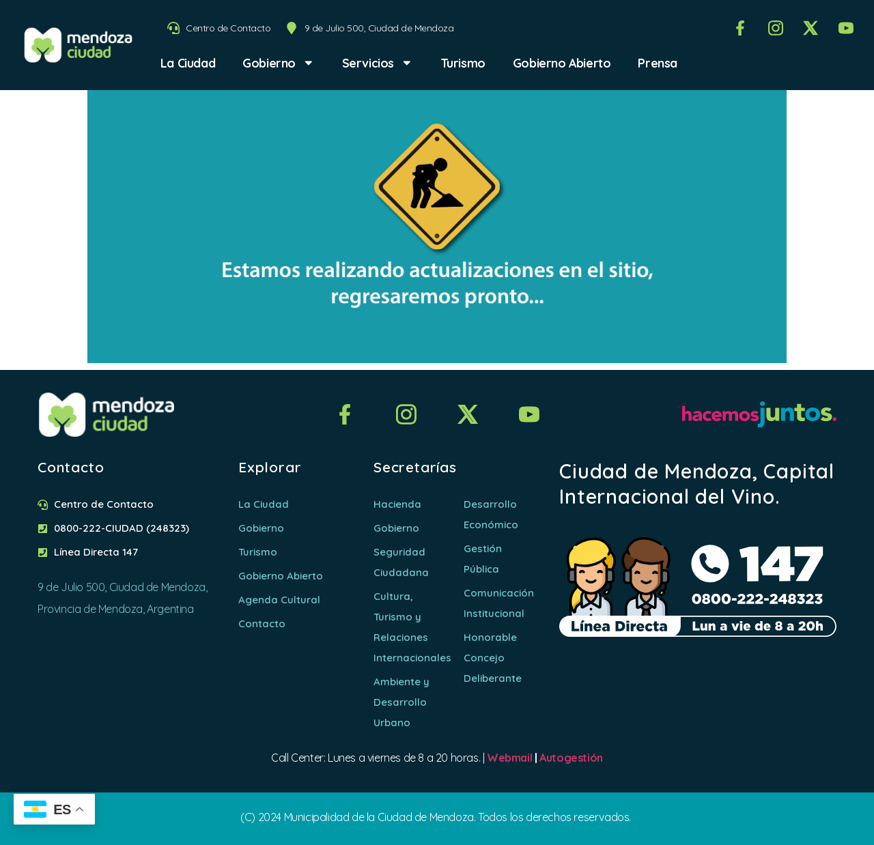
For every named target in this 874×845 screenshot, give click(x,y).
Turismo (462, 62)
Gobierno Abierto (562, 62)
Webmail (509, 757)
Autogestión (571, 757)
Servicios (377, 63)
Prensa (657, 62)
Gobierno (278, 63)
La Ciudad (187, 62)
